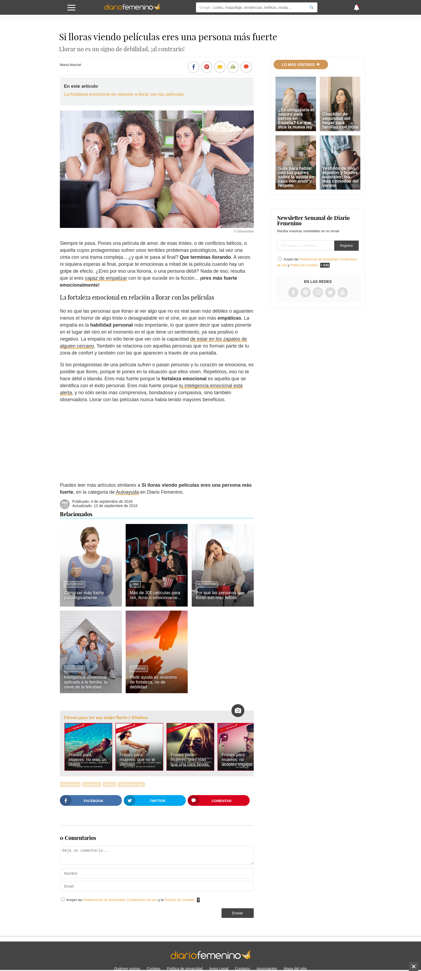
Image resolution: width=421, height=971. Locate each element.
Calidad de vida (131, 784)
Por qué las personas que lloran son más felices (220, 595)
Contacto (242, 968)
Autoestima (207, 584)
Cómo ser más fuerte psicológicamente (84, 595)
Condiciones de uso (142, 900)
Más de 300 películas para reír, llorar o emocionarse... (155, 595)
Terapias (138, 668)
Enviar (237, 913)
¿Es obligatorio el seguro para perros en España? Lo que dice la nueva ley (296, 118)
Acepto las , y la (130, 900)
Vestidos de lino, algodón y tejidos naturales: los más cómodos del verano (340, 177)
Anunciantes (266, 968)
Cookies (154, 968)
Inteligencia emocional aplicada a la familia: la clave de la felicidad (85, 682)
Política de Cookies (179, 900)
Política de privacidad (184, 968)
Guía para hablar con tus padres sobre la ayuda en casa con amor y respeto (296, 177)
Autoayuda (127, 492)
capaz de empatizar (106, 278)
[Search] (311, 7)
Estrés (109, 784)
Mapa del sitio (295, 968)
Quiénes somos (127, 968)
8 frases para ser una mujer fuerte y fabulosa (106, 717)
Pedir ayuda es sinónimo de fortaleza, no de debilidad (153, 682)
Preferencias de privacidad (104, 900)
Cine (135, 584)
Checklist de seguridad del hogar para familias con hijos (340, 120)
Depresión (92, 784)
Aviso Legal (218, 968)
